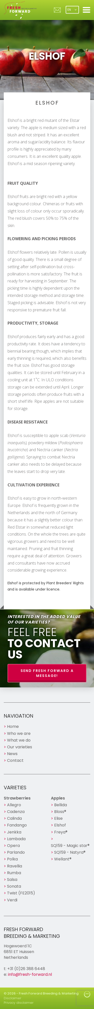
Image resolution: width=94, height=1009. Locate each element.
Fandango (17, 825)
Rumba (14, 873)
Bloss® (60, 811)
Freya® (60, 832)
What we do (19, 740)
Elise (58, 818)
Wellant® (62, 859)
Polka (12, 859)
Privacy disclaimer (19, 1002)
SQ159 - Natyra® (69, 852)
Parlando (16, 852)
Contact (15, 760)
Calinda (14, 818)
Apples (58, 798)
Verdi (12, 900)
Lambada (16, 839)
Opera (13, 845)
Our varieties (19, 747)
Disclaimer (12, 998)
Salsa (12, 879)
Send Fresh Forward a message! (47, 673)
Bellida (60, 805)
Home (13, 726)
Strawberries (17, 798)
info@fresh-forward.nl (30, 974)
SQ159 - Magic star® (70, 845)
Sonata (14, 886)
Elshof (60, 825)
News (12, 754)
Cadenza (16, 811)
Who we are (19, 733)
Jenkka (14, 832)
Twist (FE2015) (21, 893)
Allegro (14, 805)
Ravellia (14, 866)
